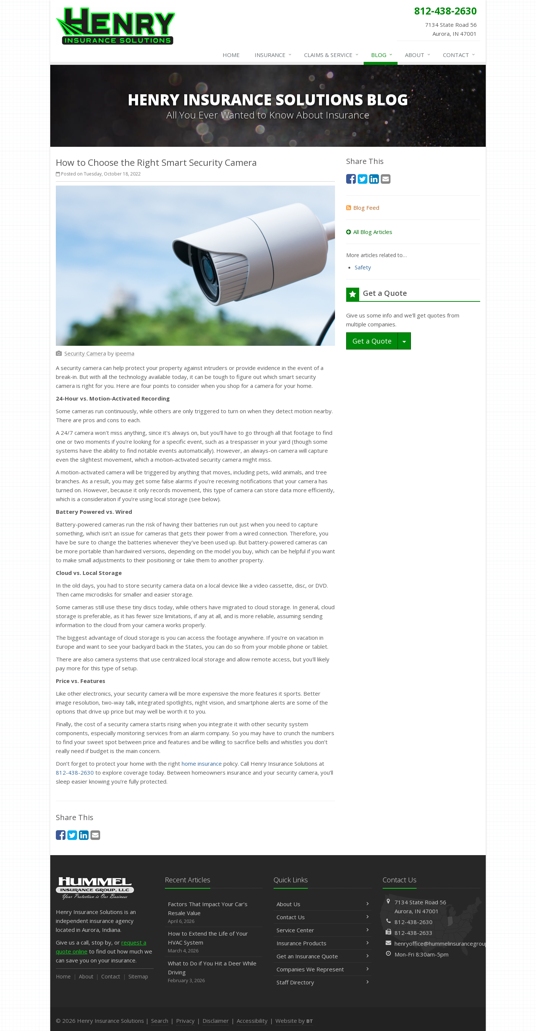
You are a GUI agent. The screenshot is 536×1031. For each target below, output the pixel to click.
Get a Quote (372, 340)
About (418, 55)
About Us (322, 904)
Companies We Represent (322, 969)
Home (231, 54)
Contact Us (322, 917)
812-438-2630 (75, 772)
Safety (363, 267)
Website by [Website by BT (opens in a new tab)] (294, 1020)
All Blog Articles (369, 231)
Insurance (273, 55)
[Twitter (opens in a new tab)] (72, 834)
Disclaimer (215, 1020)
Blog (382, 55)
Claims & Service (331, 55)
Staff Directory (322, 982)
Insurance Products (322, 943)
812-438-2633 (414, 932)
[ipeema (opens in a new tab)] (124, 353)
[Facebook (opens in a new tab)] (61, 834)
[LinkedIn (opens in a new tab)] (84, 834)
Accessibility (252, 1020)
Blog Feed (362, 207)
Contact (459, 55)
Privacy (185, 1020)
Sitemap (138, 976)
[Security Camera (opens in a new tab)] (85, 353)
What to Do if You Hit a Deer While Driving (214, 971)
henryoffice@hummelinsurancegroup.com (447, 943)
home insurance (202, 763)
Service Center (322, 930)
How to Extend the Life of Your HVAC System (214, 942)
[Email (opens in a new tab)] (95, 834)
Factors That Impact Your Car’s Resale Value (214, 912)
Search (159, 1020)
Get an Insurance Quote (322, 956)
